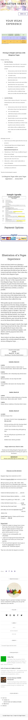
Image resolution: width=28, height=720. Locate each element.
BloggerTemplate (22, 718)
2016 (3, 708)
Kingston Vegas (14, 5)
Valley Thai (10, 659)
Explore (14, 636)
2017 (3, 700)
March (5, 706)
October (6, 702)
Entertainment (14, 633)
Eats (14, 630)
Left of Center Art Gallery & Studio (11, 671)
